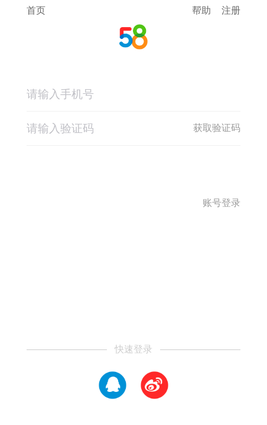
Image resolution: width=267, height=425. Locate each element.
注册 (231, 10)
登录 (133, 178)
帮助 (201, 10)
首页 (36, 10)
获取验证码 (216, 128)
